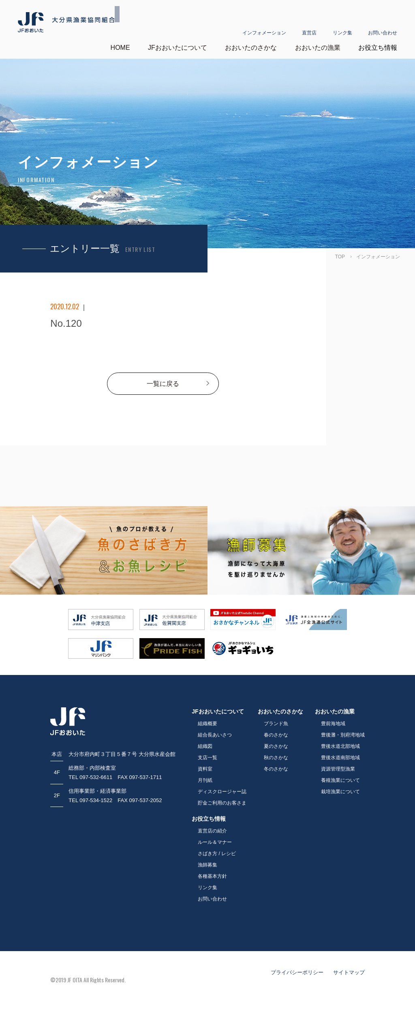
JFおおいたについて (177, 47)
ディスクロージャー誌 (222, 791)
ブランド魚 (276, 723)
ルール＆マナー (215, 842)
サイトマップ (349, 972)
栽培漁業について (340, 791)
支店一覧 (207, 757)
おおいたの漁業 (317, 47)
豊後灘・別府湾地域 (343, 734)
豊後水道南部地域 (340, 757)
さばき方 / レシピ (217, 853)
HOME (120, 47)
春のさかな (276, 734)
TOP (340, 256)
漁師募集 (207, 864)
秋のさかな (276, 757)
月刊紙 (205, 780)
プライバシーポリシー (297, 972)
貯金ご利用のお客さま (222, 802)
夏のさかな (276, 746)
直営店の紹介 (212, 830)
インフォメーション (264, 23)
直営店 (309, 23)
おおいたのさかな (251, 47)
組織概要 (207, 723)
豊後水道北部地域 (340, 746)
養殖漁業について (340, 780)
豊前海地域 (333, 723)
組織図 (205, 746)
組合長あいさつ (215, 734)
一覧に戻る (163, 383)
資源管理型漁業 (338, 768)
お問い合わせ (382, 23)
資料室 (205, 768)
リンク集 (342, 23)
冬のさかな (276, 768)
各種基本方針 (212, 876)
